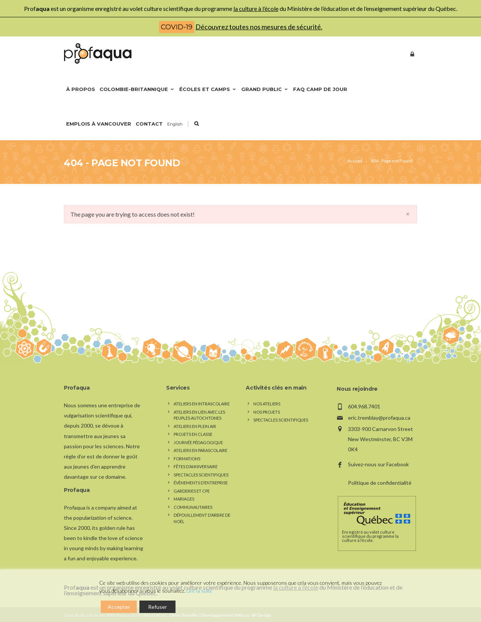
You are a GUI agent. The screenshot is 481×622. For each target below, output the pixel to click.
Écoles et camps (208, 89)
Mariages (184, 498)
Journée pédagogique (198, 442)
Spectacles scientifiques (201, 474)
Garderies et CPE (192, 490)
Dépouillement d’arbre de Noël (202, 518)
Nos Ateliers (266, 403)
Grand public (265, 89)
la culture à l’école (255, 8)
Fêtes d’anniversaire (196, 466)
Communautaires (193, 507)
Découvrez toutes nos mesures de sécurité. (258, 27)
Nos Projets (266, 412)
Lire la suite (199, 590)
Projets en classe (193, 434)
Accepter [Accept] (119, 607)
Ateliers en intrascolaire (202, 403)
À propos (80, 89)
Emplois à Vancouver (98, 124)
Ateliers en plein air (195, 426)
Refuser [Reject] (157, 607)
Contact (149, 124)
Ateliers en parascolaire (200, 450)
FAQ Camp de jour (320, 89)
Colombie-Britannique (137, 89)
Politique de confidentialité (379, 482)
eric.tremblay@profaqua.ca (379, 417)
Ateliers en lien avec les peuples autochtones (199, 415)
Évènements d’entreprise (201, 482)
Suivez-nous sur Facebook (378, 464)
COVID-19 (176, 27)
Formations (187, 458)
